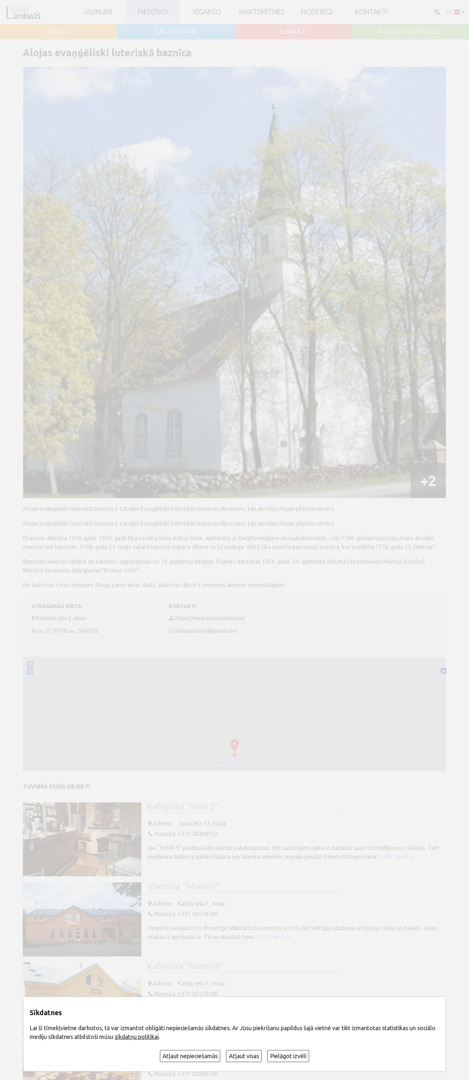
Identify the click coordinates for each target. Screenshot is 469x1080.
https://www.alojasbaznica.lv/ (210, 618)
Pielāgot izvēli (288, 1056)
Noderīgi (316, 12)
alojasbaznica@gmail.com (206, 631)
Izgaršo (207, 12)
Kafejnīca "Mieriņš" (185, 966)
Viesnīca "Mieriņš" (183, 886)
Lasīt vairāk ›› (396, 856)
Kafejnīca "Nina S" (183, 806)
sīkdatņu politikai (137, 1036)
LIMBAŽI (293, 31)
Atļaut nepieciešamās (190, 1056)
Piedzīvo (152, 12)
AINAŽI (59, 31)
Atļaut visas (244, 1056)
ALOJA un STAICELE (410, 31)
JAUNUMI (97, 12)
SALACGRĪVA (175, 31)
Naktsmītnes (262, 12)
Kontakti (371, 12)
